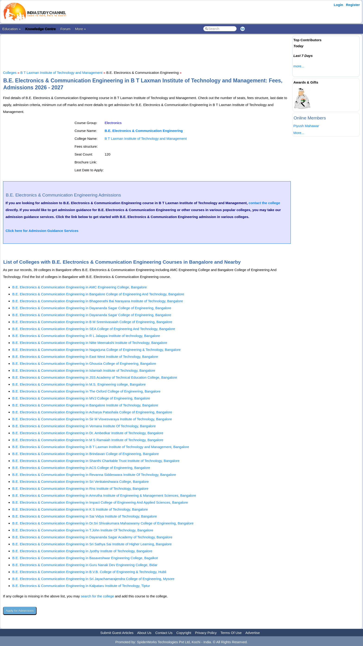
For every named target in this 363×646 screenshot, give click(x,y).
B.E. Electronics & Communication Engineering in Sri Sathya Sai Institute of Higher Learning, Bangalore (92, 544)
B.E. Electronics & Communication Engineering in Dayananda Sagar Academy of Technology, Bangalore (92, 537)
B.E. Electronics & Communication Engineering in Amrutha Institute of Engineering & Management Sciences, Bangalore (104, 495)
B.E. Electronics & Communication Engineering (144, 131)
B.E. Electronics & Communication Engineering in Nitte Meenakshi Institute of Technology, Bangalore (89, 343)
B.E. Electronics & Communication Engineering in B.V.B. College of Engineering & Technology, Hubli (89, 572)
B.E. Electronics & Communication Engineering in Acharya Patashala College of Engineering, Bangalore (92, 412)
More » (80, 29)
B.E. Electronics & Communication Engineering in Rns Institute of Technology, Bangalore (80, 488)
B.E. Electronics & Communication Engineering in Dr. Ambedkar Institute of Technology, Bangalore (87, 433)
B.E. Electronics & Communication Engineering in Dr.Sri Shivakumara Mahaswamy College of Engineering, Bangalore (103, 523)
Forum (65, 29)
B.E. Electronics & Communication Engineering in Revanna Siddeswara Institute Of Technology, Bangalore (94, 475)
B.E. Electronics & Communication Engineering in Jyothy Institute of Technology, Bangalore (82, 551)
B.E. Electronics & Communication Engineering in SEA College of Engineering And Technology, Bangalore (93, 329)
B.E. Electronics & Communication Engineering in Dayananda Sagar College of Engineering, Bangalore (91, 308)
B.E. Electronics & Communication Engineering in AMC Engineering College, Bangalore (79, 287)
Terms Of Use (231, 633)
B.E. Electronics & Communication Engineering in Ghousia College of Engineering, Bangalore (84, 363)
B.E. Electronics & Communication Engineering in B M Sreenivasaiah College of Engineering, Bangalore (92, 322)
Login (338, 5)
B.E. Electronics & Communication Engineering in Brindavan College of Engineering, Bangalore (85, 454)
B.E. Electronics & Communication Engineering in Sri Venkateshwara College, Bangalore (80, 482)
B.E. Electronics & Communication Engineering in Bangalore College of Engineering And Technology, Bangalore (98, 294)
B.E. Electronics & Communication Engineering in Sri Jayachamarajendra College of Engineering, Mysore (93, 579)
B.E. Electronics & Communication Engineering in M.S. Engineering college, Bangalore (79, 384)
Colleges (9, 73)
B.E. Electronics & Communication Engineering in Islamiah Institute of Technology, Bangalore (83, 370)
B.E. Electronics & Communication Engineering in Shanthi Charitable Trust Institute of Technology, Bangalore (95, 461)
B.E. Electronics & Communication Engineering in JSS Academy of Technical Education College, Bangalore (94, 377)
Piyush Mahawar (306, 126)
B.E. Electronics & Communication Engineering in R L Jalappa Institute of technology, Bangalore (86, 336)
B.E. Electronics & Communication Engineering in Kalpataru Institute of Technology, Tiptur (81, 586)
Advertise (252, 633)
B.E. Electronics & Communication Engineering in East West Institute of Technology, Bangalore (85, 357)
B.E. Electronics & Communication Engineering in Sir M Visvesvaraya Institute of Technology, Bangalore (92, 419)
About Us (144, 633)
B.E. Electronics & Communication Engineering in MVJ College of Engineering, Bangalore (81, 398)
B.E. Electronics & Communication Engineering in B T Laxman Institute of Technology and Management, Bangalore (100, 447)
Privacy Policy (206, 633)
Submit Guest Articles (116, 633)
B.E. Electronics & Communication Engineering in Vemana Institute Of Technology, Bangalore (84, 426)
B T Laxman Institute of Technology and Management (61, 73)
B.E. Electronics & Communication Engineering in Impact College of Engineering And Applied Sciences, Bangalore (100, 502)
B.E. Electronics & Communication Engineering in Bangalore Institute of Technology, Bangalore (85, 405)
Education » (11, 29)
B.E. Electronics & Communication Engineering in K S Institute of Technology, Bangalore (80, 509)
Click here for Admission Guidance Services (42, 231)
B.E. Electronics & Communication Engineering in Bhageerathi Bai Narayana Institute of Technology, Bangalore (97, 301)
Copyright (183, 633)
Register (353, 5)
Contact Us (163, 633)
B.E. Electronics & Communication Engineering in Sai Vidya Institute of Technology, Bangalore (84, 516)
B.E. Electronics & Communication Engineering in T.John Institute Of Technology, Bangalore (82, 530)
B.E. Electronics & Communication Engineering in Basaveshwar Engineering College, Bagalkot (85, 558)
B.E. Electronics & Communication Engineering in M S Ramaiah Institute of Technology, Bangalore (87, 440)
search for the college (97, 596)
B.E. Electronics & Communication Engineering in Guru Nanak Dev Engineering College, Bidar (84, 565)
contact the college (264, 203)
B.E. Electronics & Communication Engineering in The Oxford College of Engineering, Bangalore (86, 391)
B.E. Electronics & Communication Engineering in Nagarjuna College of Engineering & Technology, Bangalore (96, 350)
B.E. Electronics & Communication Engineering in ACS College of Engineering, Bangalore (81, 468)
